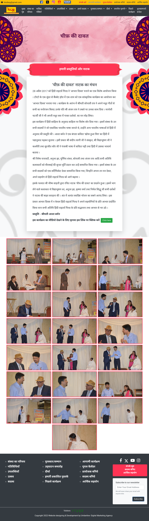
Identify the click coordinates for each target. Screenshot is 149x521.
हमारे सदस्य (82, 9)
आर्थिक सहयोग (142, 2)
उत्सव (71, 9)
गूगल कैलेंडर (88, 466)
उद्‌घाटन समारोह (53, 466)
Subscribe (138, 499)
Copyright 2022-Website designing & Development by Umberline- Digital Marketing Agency (73, 515)
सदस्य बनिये (131, 2)
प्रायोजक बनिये (119, 2)
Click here (106, 220)
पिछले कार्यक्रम (131, 10)
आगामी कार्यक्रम (91, 461)
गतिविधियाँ (49, 9)
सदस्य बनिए (130, 469)
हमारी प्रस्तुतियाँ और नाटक (74, 69)
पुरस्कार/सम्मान (97, 9)
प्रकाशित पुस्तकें (119, 9)
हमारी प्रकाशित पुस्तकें (56, 476)
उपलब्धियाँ (61, 9)
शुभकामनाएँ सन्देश (141, 10)
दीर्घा (108, 9)
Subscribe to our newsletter (127, 482)
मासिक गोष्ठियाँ (39, 10)
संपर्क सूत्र (130, 466)
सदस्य (11, 481)
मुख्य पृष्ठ (23, 10)
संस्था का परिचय (30, 10)
